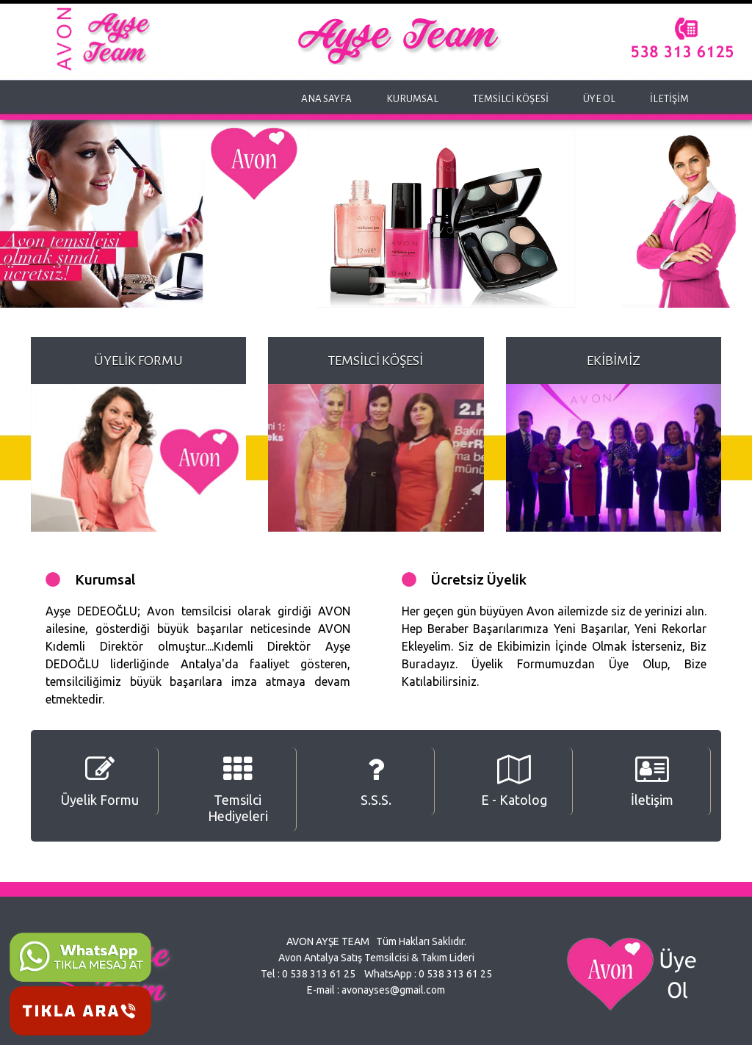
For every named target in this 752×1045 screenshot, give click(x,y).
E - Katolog (514, 781)
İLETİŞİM (669, 98)
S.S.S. (376, 781)
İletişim (652, 781)
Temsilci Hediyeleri (238, 789)
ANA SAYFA (326, 98)
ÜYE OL (599, 98)
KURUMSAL (412, 98)
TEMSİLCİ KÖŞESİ (511, 98)
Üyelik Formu (100, 781)
